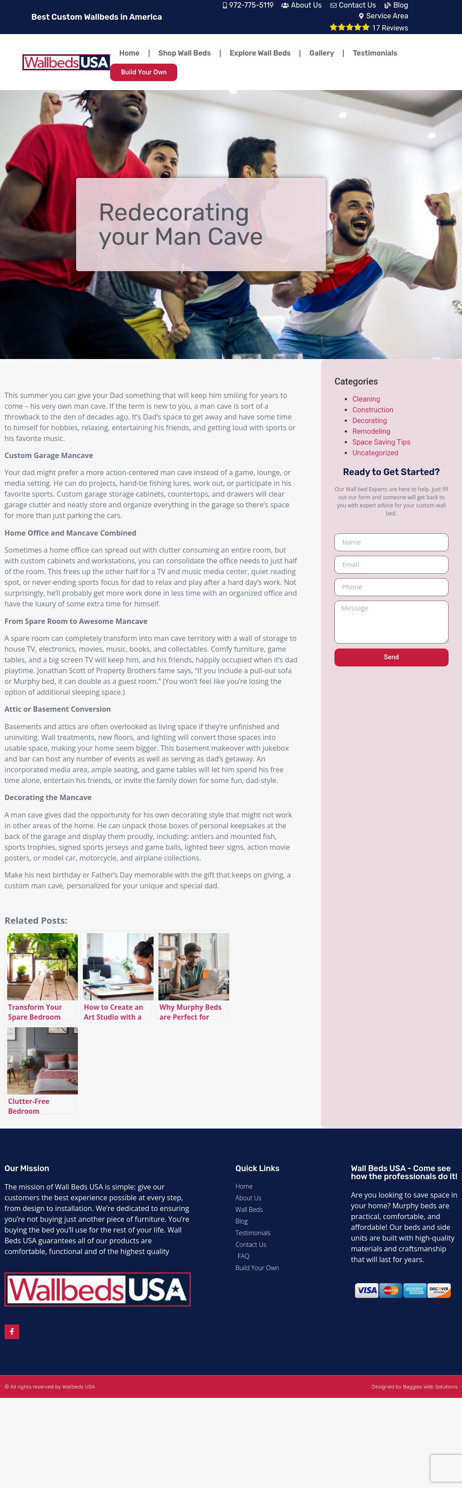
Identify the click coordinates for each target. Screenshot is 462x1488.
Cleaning (366, 399)
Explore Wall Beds (260, 53)
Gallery (321, 53)
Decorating (369, 420)
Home (129, 53)
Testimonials (375, 53)
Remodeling (371, 431)
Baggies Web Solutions (430, 1387)
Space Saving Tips (381, 442)
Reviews (390, 28)
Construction (373, 410)
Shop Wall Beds (184, 53)
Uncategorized (375, 453)
